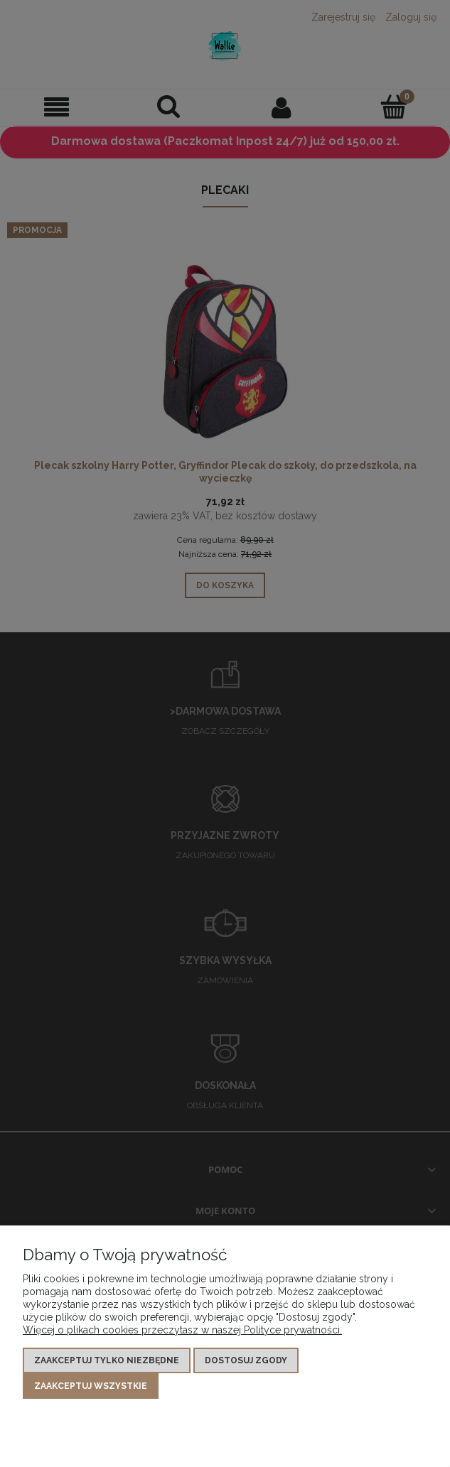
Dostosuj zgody (246, 1360)
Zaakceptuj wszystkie (90, 1386)
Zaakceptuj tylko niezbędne (106, 1360)
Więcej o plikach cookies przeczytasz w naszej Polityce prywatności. (182, 1330)
